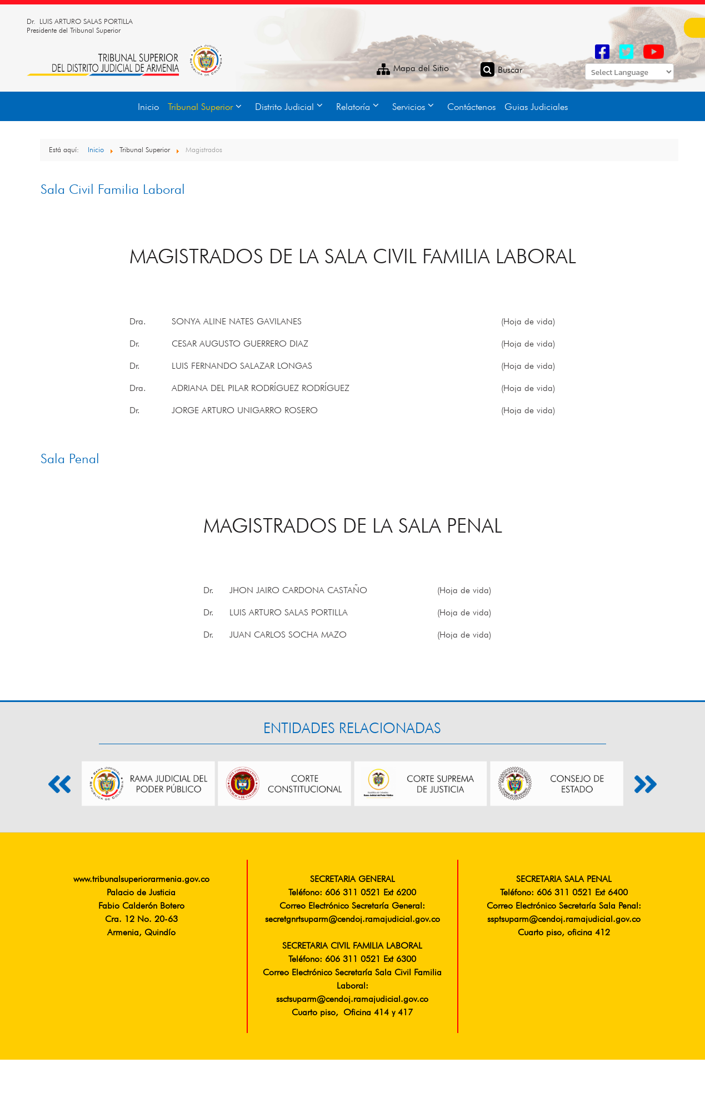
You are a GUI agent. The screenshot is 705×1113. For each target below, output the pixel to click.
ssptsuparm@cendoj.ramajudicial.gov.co (564, 919)
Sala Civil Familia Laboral (113, 190)
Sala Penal (70, 460)
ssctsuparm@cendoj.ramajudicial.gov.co (352, 999)
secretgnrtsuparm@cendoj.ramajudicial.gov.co (352, 919)
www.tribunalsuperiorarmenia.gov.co (141, 879)
